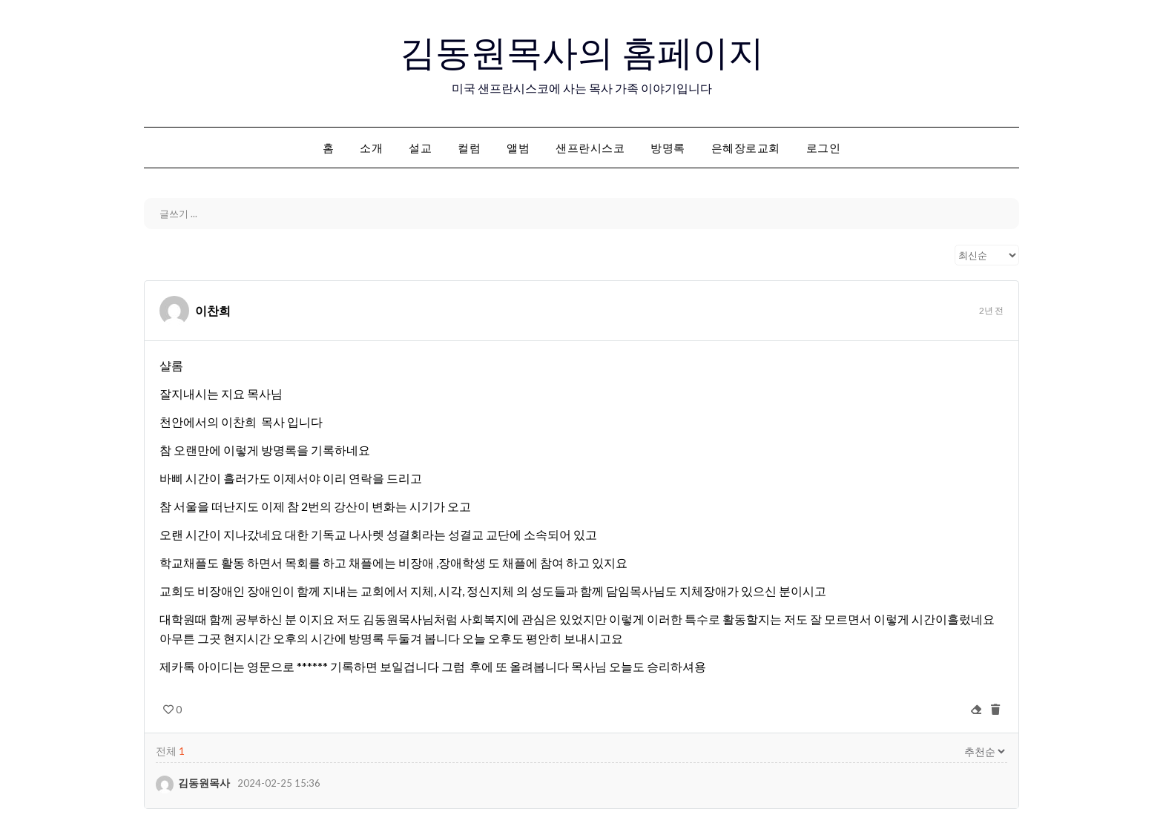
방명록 (667, 147)
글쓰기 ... (178, 213)
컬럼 (469, 147)
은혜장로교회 (745, 147)
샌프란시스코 (590, 147)
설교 (420, 147)
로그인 (823, 147)
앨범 (518, 147)
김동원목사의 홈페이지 (582, 52)
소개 (371, 147)
